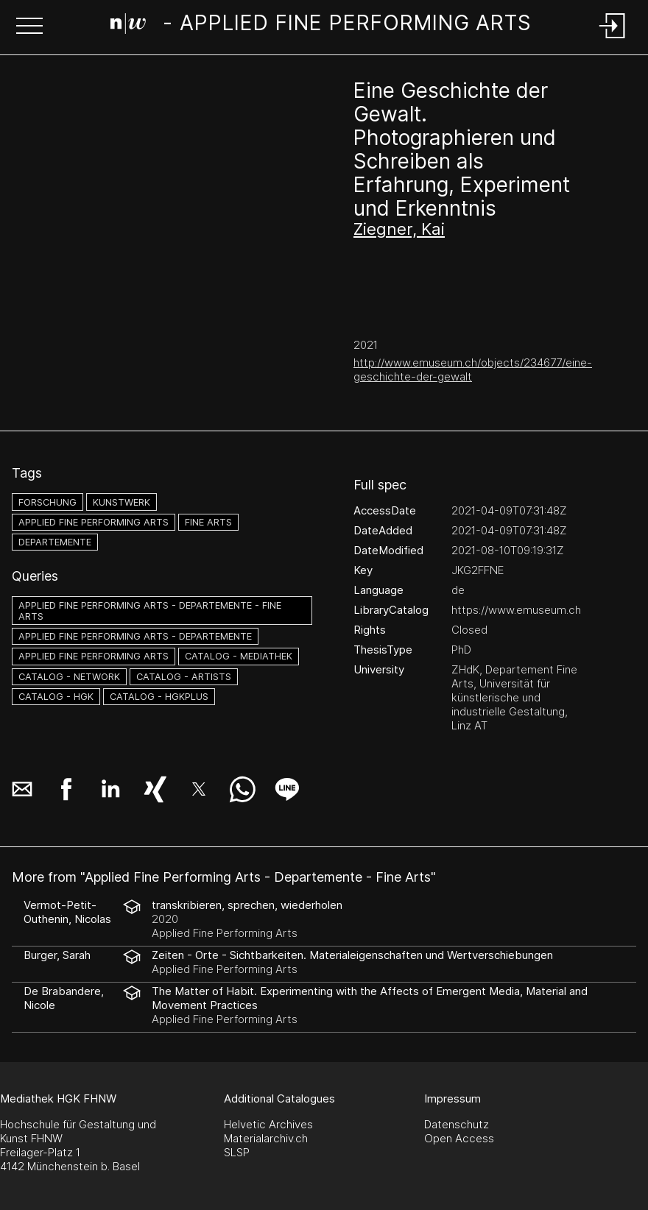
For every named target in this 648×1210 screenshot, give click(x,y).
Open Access (459, 1138)
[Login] (612, 39)
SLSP (237, 1152)
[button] (29, 27)
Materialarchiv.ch (266, 1138)
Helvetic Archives (268, 1124)
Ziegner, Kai (399, 228)
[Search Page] (321, 26)
